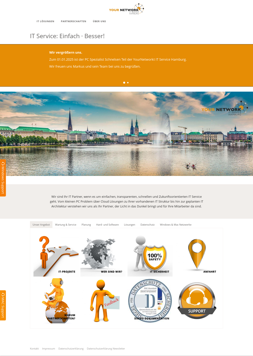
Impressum (48, 348)
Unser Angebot (41, 224)
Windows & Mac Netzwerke (175, 224)
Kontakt (34, 348)
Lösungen (129, 224)
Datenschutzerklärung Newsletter (106, 348)
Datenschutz (147, 224)
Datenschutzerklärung (71, 348)
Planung (86, 224)
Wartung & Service (65, 224)
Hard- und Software (107, 224)
